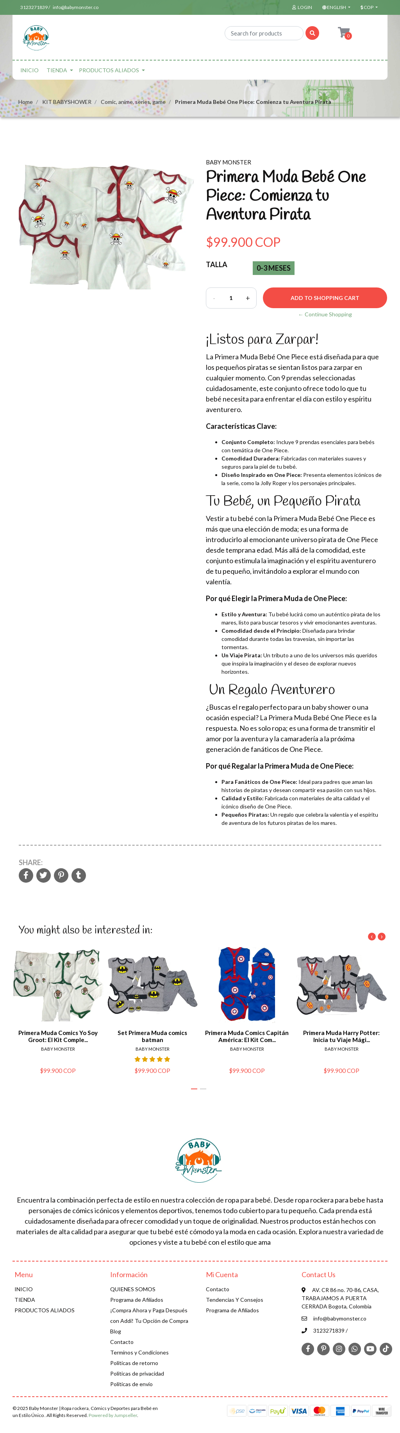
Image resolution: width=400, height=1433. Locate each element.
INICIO (29, 70)
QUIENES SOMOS (132, 1289)
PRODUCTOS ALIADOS (109, 70)
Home (25, 101)
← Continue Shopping (325, 314)
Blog (115, 1331)
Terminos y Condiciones (139, 1352)
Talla (216, 264)
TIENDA (56, 70)
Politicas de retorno (134, 1363)
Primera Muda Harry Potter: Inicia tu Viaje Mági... (341, 1036)
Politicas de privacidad (137, 1373)
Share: (31, 862)
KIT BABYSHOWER (66, 101)
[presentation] (372, 936)
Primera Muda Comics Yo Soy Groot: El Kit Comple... (58, 1036)
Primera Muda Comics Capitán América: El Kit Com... (247, 1036)
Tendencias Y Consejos (234, 1299)
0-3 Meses (274, 268)
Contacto (122, 1341)
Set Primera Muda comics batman (152, 1036)
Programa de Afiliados (136, 1299)
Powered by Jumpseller (113, 1415)
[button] (335, 7)
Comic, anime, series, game (133, 101)
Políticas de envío (131, 1384)
